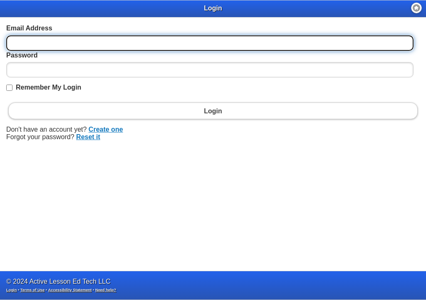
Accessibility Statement (70, 290)
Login (11, 290)
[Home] (416, 7)
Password (22, 55)
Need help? (105, 290)
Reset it (88, 136)
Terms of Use (32, 290)
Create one (106, 129)
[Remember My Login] (9, 88)
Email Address (29, 28)
